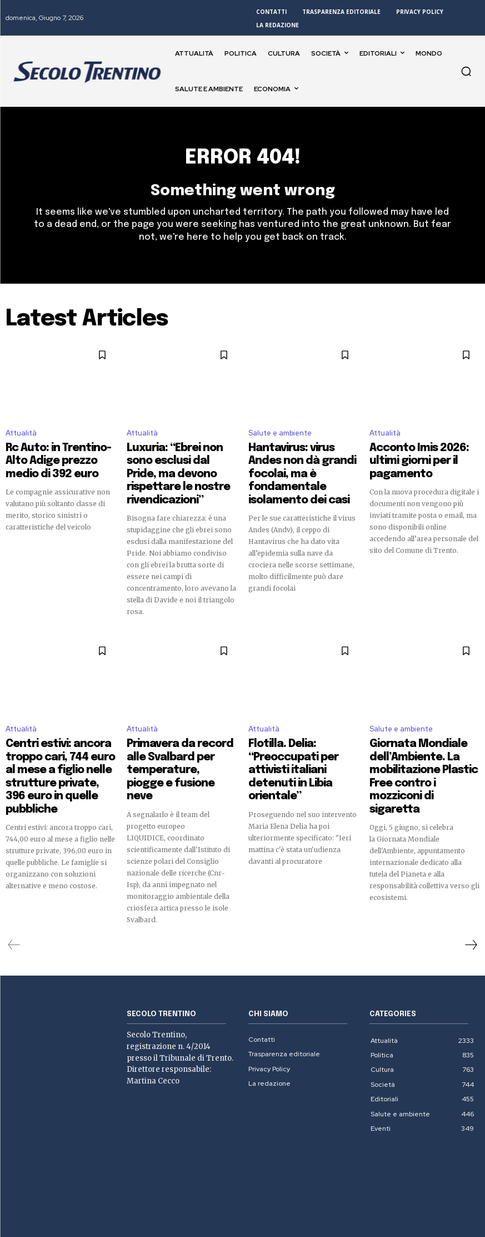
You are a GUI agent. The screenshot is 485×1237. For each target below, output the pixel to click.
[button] (466, 71)
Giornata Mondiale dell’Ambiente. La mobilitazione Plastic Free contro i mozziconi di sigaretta (420, 742)
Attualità (21, 438)
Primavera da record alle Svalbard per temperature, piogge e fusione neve (179, 732)
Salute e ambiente (280, 438)
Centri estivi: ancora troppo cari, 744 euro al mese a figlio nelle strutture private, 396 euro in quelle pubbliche (60, 742)
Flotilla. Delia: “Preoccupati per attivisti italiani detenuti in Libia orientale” (301, 732)
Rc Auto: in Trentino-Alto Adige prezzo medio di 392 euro (57, 461)
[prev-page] (14, 889)
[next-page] (470, 889)
